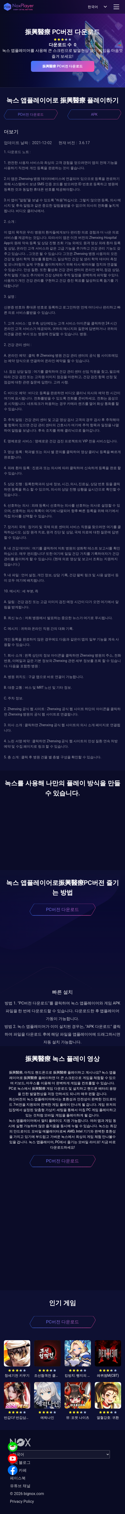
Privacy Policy (22, 1501)
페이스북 (18, 1478)
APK (94, 114)
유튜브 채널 (20, 1486)
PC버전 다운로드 (31, 114)
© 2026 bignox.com (27, 1493)
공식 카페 (18, 1470)
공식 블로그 (20, 1462)
